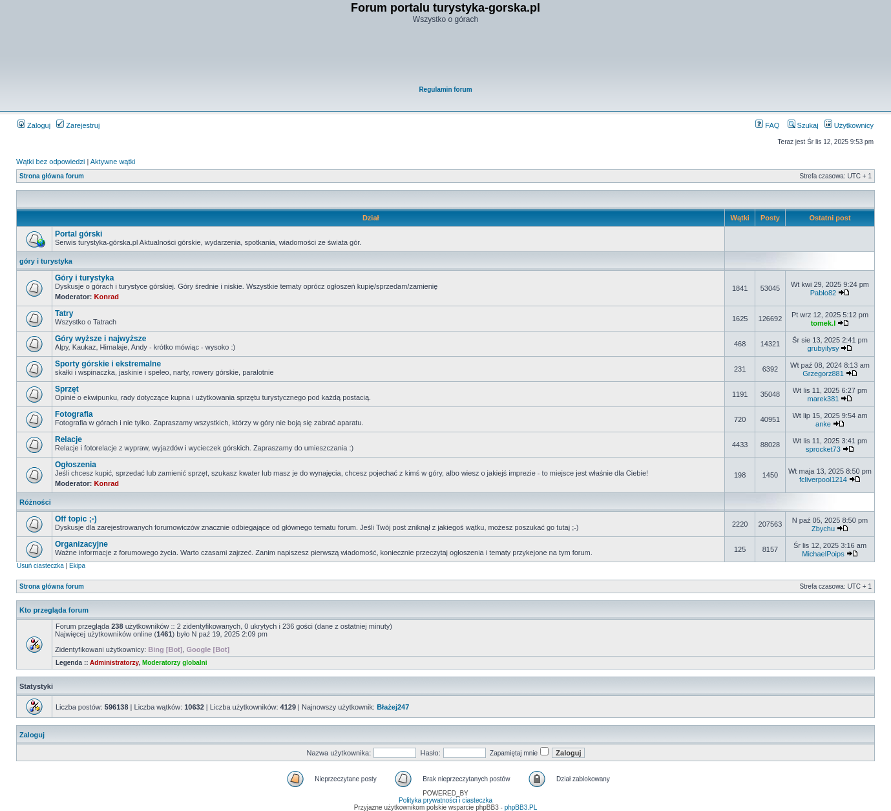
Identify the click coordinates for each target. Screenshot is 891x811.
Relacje (68, 439)
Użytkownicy (849, 125)
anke (823, 424)
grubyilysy (823, 348)
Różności (35, 502)
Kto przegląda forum (54, 610)
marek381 (823, 399)
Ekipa (77, 565)
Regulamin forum (445, 89)
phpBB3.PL (521, 807)
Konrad (107, 296)
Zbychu (823, 528)
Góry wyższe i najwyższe (100, 338)
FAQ (767, 125)
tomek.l (823, 323)
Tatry (64, 313)
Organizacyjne (81, 544)
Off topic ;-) (76, 518)
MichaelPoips (823, 554)
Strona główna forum (51, 176)
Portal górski (78, 233)
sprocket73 (823, 449)
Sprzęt (67, 389)
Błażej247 (393, 707)
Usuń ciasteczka (40, 565)
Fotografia (74, 414)
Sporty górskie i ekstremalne (108, 363)
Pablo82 (823, 293)
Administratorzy (114, 662)
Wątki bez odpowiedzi (50, 161)
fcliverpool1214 (823, 479)
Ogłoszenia (75, 464)
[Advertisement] (446, 55)
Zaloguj (33, 125)
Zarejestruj (78, 125)
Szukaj (803, 125)
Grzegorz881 (823, 373)
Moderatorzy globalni (174, 662)
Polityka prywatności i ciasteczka (445, 800)
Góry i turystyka (84, 277)
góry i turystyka (45, 261)
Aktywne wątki (113, 161)
